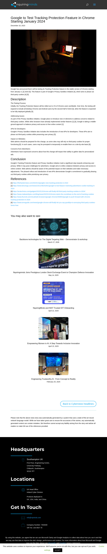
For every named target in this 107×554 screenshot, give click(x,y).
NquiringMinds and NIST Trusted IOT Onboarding (53, 308)
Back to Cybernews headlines (78, 404)
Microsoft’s (52, 543)
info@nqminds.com (34, 518)
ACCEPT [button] (58, 550)
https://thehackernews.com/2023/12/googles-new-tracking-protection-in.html (40, 183)
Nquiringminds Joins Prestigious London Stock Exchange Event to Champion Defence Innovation (53, 272)
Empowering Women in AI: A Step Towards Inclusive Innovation (53, 343)
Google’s (63, 543)
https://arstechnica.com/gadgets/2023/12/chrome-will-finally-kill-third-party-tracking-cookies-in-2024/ (49, 191)
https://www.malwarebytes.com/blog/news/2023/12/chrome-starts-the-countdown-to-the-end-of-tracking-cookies (53, 194)
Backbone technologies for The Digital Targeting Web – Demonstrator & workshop (53, 239)
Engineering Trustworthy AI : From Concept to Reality (53, 379)
